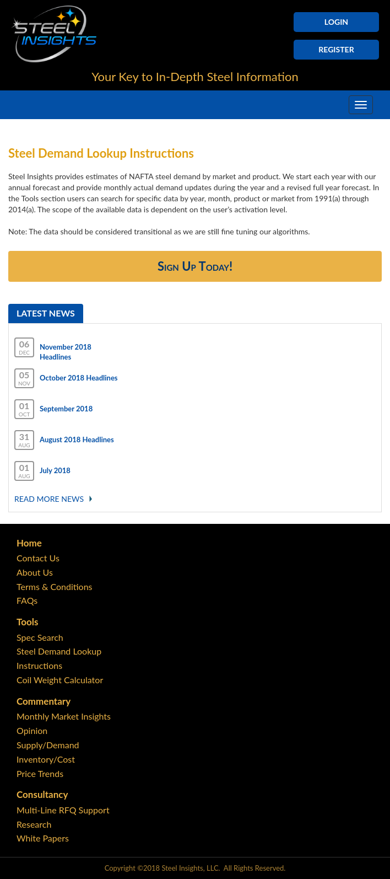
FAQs (27, 600)
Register (336, 49)
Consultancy (42, 794)
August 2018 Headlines (77, 439)
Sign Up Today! (195, 266)
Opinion (32, 730)
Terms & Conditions (55, 586)
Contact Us (38, 558)
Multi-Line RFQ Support (63, 810)
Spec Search (40, 637)
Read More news (49, 498)
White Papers (43, 838)
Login (336, 21)
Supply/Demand (48, 744)
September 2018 (66, 408)
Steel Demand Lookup (59, 651)
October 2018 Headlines (79, 377)
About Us (35, 572)
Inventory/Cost (46, 759)
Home (29, 543)
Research (34, 824)
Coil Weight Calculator (60, 679)
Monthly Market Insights (64, 716)
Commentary (44, 701)
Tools (27, 622)
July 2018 (55, 470)
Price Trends (40, 773)
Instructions (39, 665)
